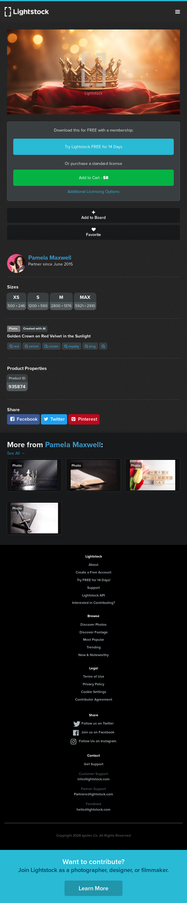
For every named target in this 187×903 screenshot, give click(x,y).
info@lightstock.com (93, 778)
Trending (94, 647)
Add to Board (93, 215)
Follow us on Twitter (98, 723)
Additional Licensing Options (93, 192)
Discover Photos (93, 624)
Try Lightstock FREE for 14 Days (94, 147)
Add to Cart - (93, 178)
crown (51, 346)
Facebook (23, 419)
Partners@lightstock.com (93, 794)
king (90, 346)
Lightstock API (93, 595)
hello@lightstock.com (93, 809)
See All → (16, 453)
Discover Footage (94, 632)
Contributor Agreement (93, 699)
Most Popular (93, 639)
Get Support (93, 763)
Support (93, 587)
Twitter (54, 419)
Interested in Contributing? (93, 602)
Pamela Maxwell (49, 257)
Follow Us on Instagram (97, 740)
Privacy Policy (93, 683)
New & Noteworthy (93, 654)
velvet (32, 346)
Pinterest (84, 419)
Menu (177, 12)
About (93, 564)
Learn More (93, 888)
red (14, 346)
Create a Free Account (93, 572)
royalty (71, 346)
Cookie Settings (93, 691)
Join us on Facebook (97, 732)
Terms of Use (93, 676)
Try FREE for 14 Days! (93, 579)
